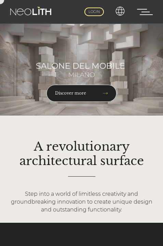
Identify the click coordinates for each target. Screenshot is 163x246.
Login (94, 12)
